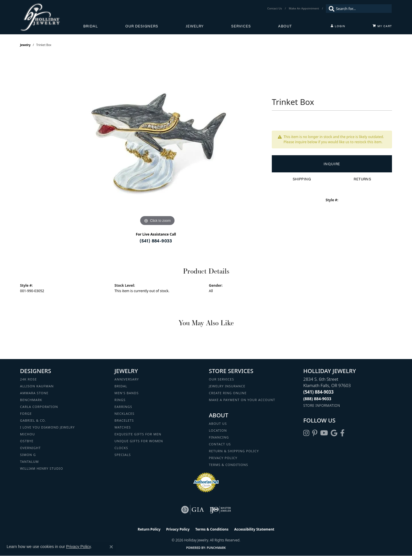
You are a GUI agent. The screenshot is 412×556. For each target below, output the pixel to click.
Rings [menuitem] (120, 400)
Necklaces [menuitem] (124, 413)
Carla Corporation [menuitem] (39, 406)
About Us (218, 423)
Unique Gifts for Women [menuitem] (138, 441)
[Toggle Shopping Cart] (382, 26)
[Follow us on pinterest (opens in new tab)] (314, 433)
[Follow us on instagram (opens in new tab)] (306, 433)
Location (218, 430)
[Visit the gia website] (192, 510)
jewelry (25, 45)
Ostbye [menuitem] (26, 441)
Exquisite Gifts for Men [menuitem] (137, 434)
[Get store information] (321, 405)
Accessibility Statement (254, 529)
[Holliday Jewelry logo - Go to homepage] (51, 17)
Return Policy (149, 529)
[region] (157, 141)
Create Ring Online (228, 393)
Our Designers (141, 26)
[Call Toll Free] (317, 398)
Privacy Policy (223, 458)
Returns (362, 179)
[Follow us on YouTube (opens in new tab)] (324, 433)
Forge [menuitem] (26, 413)
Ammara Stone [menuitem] (34, 393)
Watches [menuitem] (122, 427)
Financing (219, 437)
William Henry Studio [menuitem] (41, 468)
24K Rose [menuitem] (28, 379)
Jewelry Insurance (227, 386)
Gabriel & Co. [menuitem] (33, 420)
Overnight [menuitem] (30, 448)
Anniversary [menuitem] (126, 379)
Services (241, 26)
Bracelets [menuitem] (124, 420)
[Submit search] (330, 8)
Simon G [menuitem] (28, 455)
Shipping (302, 179)
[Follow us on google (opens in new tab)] (334, 433)
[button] (338, 26)
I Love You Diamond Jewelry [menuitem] (47, 427)
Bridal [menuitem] (120, 386)
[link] (275, 8)
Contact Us (220, 444)
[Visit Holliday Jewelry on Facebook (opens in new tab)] (342, 433)
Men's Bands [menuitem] (126, 393)
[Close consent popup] (111, 547)
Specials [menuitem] (122, 455)
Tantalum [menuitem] (29, 461)
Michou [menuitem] (27, 434)
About (285, 26)
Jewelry (195, 26)
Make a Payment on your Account (242, 400)
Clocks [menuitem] (121, 448)
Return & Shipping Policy (234, 451)
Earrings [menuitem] (123, 406)
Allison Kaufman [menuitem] (37, 386)
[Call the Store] (318, 392)
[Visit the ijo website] (220, 510)
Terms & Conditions (228, 465)
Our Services (221, 379)
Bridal (90, 26)
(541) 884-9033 (156, 240)
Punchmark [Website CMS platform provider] (216, 548)
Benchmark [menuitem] (31, 400)
